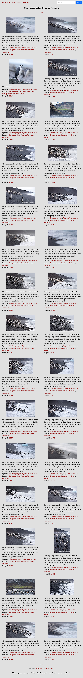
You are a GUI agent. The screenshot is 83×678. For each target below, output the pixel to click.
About (9, 2)
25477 (53, 480)
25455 (53, 54)
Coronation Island (25, 91)
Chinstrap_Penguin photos (45, 668)
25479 (53, 523)
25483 (53, 616)
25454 (11, 182)
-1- (41, 12)
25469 (11, 395)
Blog (13, 2)
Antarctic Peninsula (27, 50)
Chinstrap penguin (15, 47)
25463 (11, 267)
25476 (11, 480)
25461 (11, 225)
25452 (11, 139)
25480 (11, 566)
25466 (53, 310)
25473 (53, 395)
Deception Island (14, 50)
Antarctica (5, 52)
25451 (53, 97)
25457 (53, 182)
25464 (53, 267)
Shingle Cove (13, 91)
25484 (11, 659)
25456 (11, 54)
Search (19, 2)
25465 (11, 310)
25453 (53, 139)
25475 (53, 438)
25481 (53, 574)
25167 (11, 96)
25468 (53, 353)
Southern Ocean (18, 94)
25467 (11, 353)
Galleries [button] (26, 2)
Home (4, 2)
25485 (53, 659)
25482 (11, 616)
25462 (53, 225)
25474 (11, 438)
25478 (11, 523)
